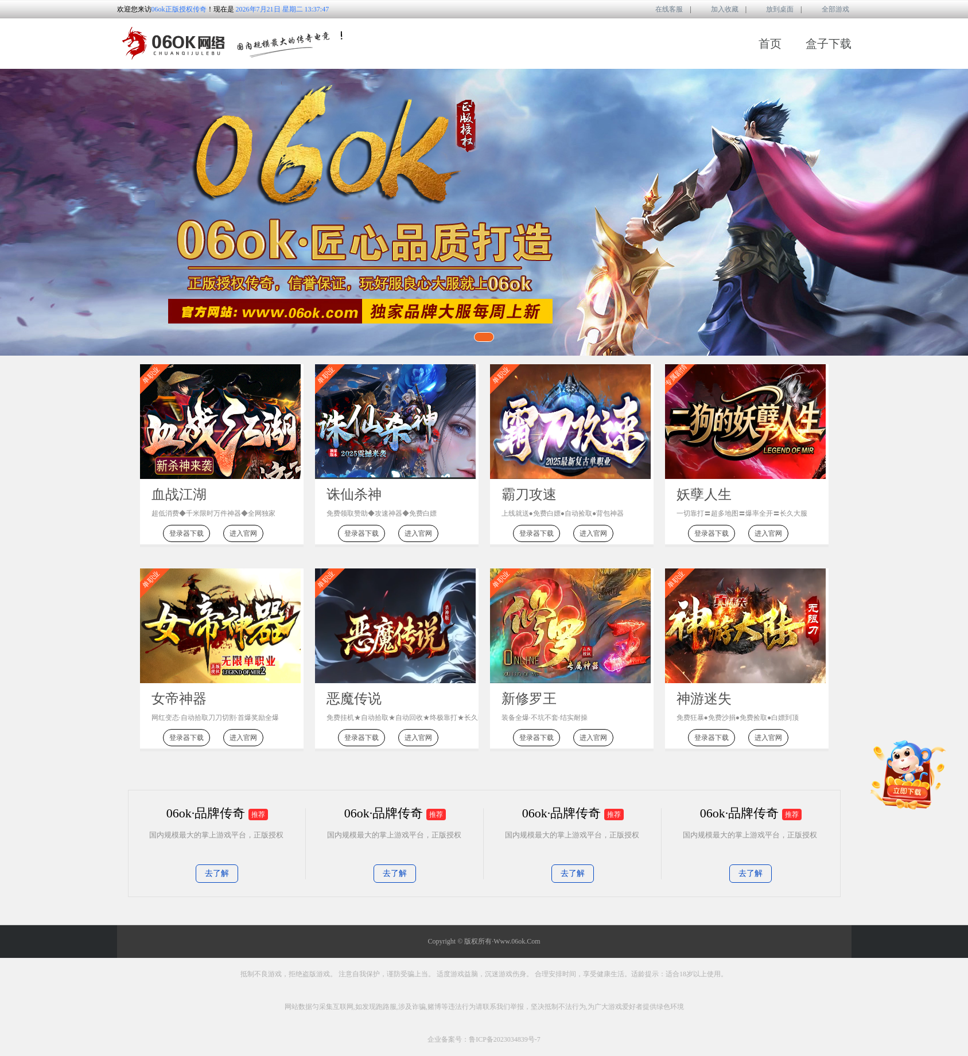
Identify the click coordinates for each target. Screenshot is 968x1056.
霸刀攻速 (529, 494)
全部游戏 (827, 10)
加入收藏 (716, 10)
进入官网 (243, 533)
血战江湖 (179, 494)
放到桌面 (772, 10)
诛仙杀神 (354, 494)
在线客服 (661, 10)
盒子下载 (829, 43)
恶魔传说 (354, 698)
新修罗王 (529, 698)
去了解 (217, 873)
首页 (770, 43)
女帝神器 (179, 698)
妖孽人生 (704, 494)
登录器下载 (186, 533)
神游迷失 (704, 698)
